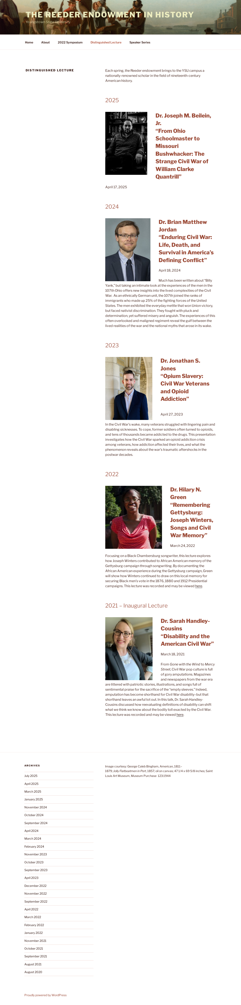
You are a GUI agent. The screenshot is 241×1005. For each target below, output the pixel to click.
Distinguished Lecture (106, 42)
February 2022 (34, 925)
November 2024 (35, 807)
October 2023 (33, 862)
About (45, 42)
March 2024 (32, 838)
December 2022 (35, 885)
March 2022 (32, 917)
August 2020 (33, 972)
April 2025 (31, 783)
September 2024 (35, 823)
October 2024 (33, 815)
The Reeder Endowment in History (110, 14)
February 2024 (34, 846)
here (198, 586)
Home (29, 42)
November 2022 (35, 893)
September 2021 (35, 956)
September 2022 (35, 901)
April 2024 (31, 830)
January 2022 (33, 932)
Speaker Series (139, 42)
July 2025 (30, 776)
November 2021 (35, 940)
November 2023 (35, 854)
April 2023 (31, 878)
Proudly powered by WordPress (45, 995)
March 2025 (32, 791)
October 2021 (33, 948)
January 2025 (33, 799)
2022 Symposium (70, 42)
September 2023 (35, 870)
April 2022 (31, 909)
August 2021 (33, 964)
